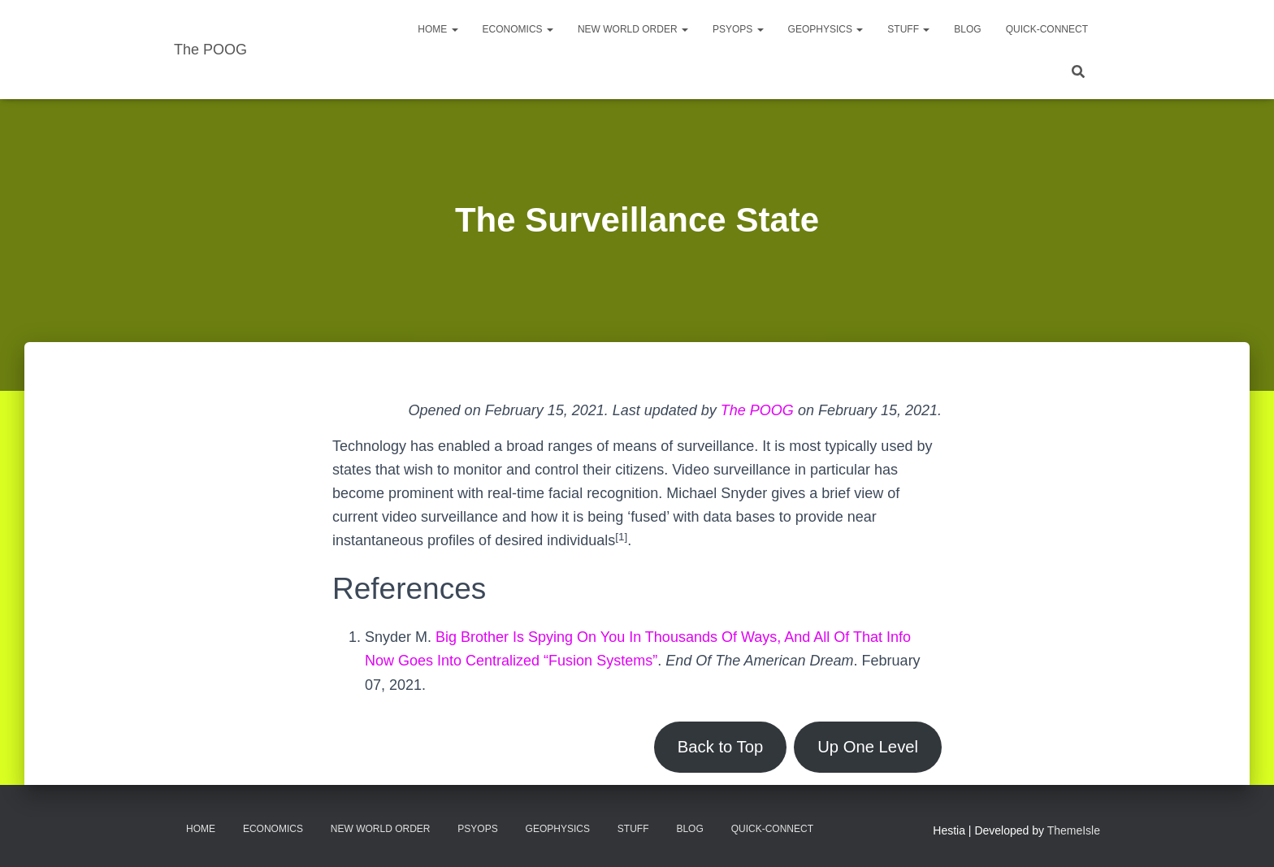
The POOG (757, 410)
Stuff (908, 29)
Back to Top (720, 747)
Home (437, 29)
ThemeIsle (1073, 830)
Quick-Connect (1047, 29)
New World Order (633, 29)
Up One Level (867, 747)
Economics (518, 29)
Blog (967, 29)
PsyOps (738, 29)
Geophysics (826, 29)
